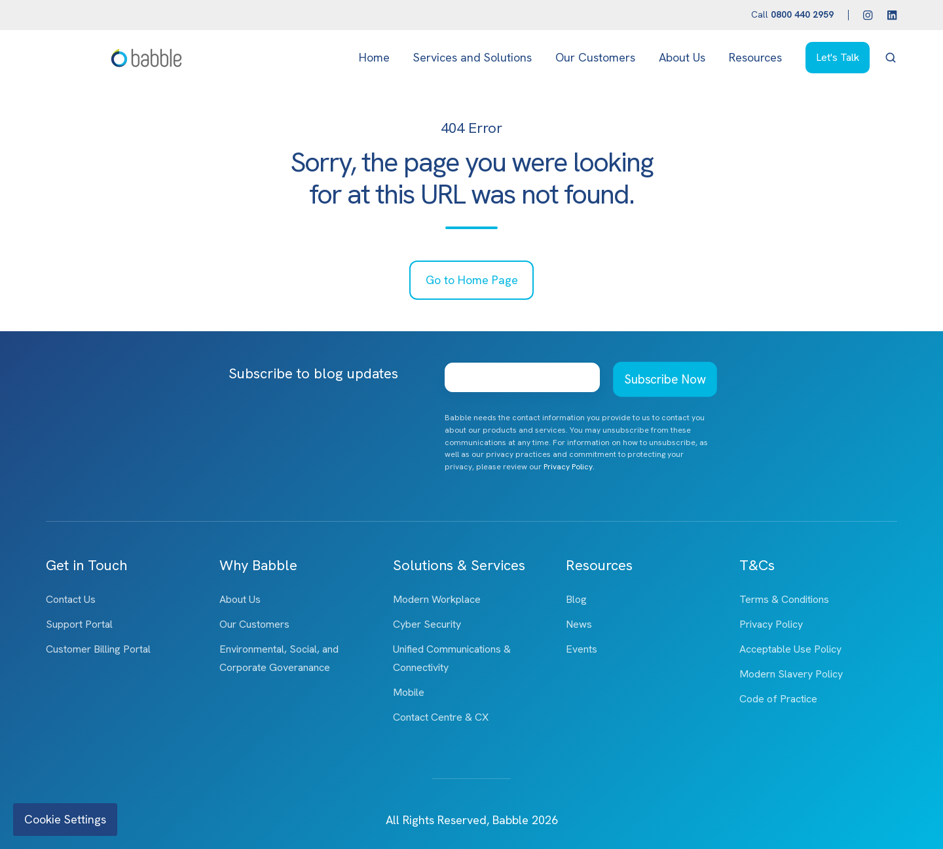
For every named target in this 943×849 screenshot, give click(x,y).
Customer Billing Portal (98, 649)
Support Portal (79, 624)
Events (581, 649)
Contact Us (71, 599)
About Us (682, 57)
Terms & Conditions (784, 599)
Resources (755, 57)
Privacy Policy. (569, 466)
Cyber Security (427, 624)
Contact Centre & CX (441, 717)
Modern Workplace (437, 599)
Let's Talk (837, 57)
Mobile (408, 692)
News (579, 624)
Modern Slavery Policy (791, 674)
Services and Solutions (472, 57)
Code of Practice (778, 699)
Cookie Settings (65, 819)
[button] (890, 57)
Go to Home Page (472, 279)
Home (374, 57)
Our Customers (595, 57)
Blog (576, 599)
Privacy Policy (771, 624)
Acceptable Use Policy (790, 649)
